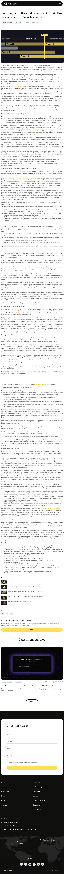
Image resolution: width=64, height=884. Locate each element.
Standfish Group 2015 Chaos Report (50, 508)
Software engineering (40, 787)
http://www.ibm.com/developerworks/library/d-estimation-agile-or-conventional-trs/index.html (29, 565)
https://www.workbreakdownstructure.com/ (34, 556)
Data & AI (36, 791)
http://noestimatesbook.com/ (22, 573)
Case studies (5, 791)
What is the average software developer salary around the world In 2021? (35, 592)
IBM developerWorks (40, 384)
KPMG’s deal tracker (17, 86)
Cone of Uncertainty (21, 267)
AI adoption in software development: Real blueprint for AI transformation (30, 686)
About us (4, 787)
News (3, 796)
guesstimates (56, 296)
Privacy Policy (35, 762)
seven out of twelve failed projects (22, 171)
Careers (3, 800)
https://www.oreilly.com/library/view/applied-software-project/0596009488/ (24, 555)
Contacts (4, 805)
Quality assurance (39, 800)
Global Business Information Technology (43, 129)
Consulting (36, 805)
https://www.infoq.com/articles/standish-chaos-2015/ (37, 571)
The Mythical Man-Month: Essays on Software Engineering (20, 178)
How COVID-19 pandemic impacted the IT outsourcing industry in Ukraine (35, 597)
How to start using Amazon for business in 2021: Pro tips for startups (35, 586)
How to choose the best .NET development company (35, 602)
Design (35, 796)
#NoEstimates (32, 524)
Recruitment (37, 809)
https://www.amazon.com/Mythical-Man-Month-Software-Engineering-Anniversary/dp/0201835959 (36, 551)
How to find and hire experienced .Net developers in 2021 (35, 581)
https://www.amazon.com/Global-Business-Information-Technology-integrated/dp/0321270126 (29, 547)
